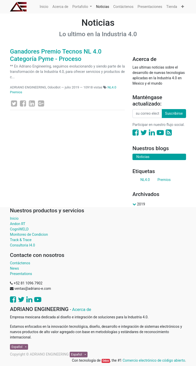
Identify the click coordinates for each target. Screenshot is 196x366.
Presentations (21, 274)
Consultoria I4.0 (22, 245)
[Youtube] (160, 132)
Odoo (106, 360)
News (14, 268)
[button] (182, 6)
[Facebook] (23, 103)
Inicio (14, 218)
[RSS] (169, 132)
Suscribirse (174, 113)
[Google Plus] (41, 103)
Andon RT (17, 224)
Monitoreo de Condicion (29, 234)
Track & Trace (20, 240)
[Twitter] (14, 103)
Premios (16, 92)
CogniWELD (19, 229)
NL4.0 (111, 87)
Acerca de (81, 309)
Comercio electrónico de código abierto (153, 360)
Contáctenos (20, 263)
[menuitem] (44, 6)
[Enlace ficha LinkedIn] (32, 103)
